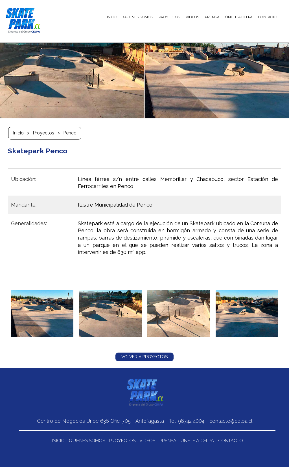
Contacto (230, 440)
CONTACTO (267, 17)
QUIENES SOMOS (138, 17)
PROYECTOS (169, 17)
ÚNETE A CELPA (239, 17)
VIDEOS (192, 17)
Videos (147, 440)
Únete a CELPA (197, 440)
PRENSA (212, 17)
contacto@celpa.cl (230, 421)
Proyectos (43, 133)
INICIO (112, 17)
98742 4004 (191, 421)
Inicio (18, 133)
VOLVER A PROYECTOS (144, 356)
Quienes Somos (87, 440)
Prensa (167, 440)
